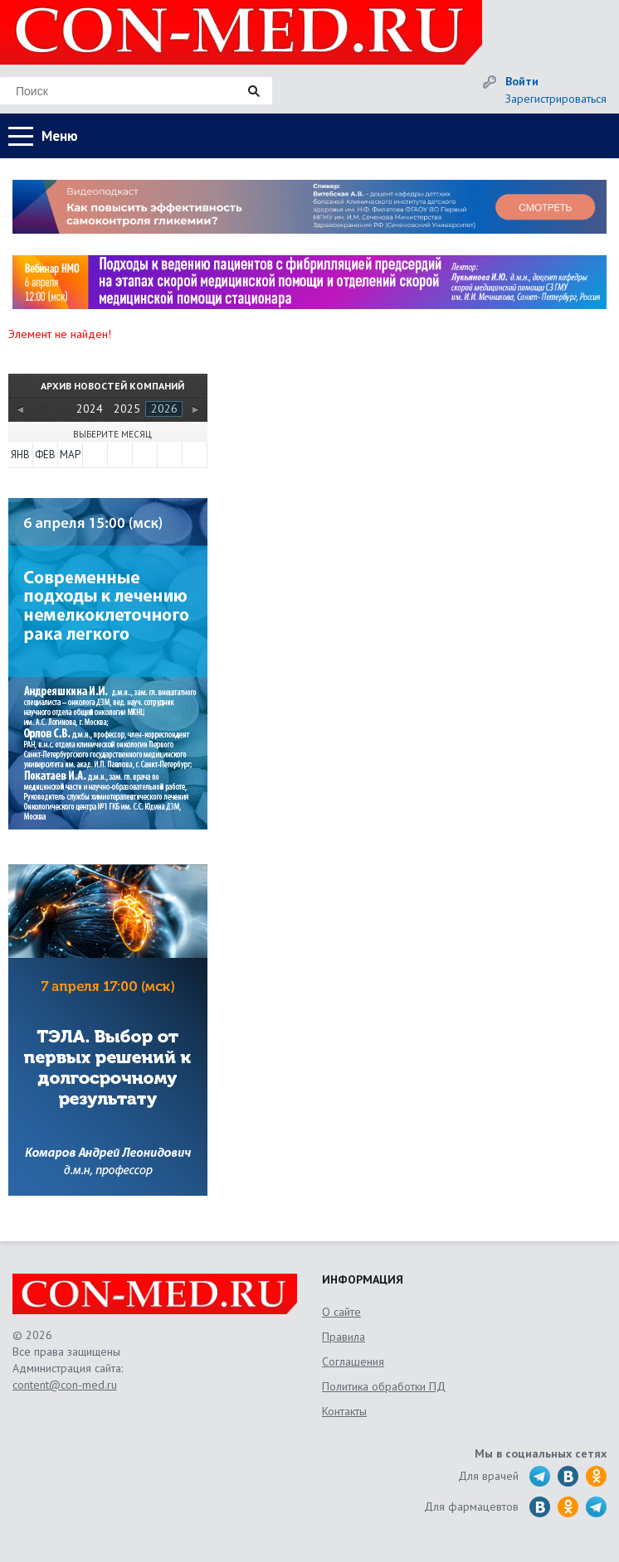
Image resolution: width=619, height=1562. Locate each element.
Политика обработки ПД (384, 1386)
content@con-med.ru (64, 1384)
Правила (343, 1336)
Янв (20, 454)
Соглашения (353, 1361)
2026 (164, 408)
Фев (45, 454)
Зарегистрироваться (556, 98)
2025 (127, 408)
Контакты (344, 1411)
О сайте (341, 1311)
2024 (89, 408)
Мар (70, 454)
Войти (522, 81)
